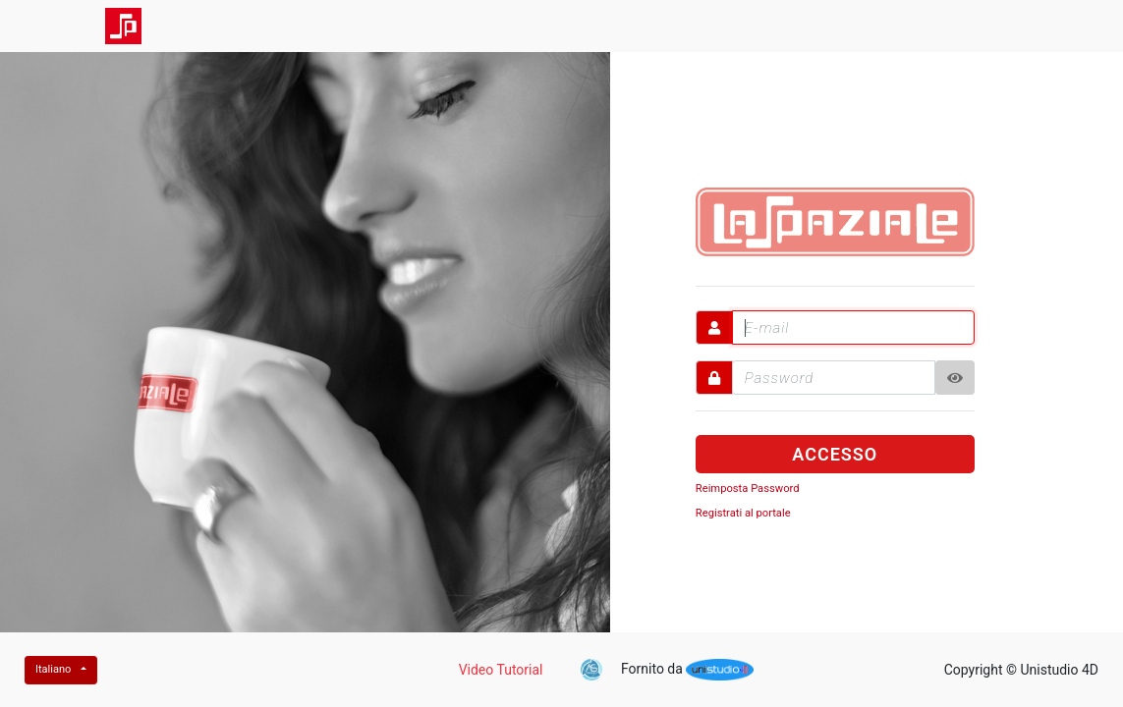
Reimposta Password (748, 488)
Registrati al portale (743, 513)
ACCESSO (834, 454)
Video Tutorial (501, 670)
